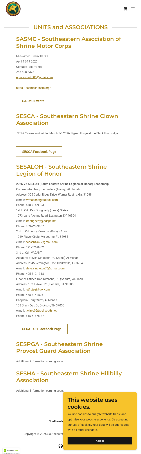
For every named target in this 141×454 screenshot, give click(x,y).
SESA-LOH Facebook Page (42, 329)
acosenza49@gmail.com (42, 242)
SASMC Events (33, 101)
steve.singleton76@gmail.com (45, 268)
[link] (13, 8)
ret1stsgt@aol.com (38, 289)
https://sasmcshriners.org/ (33, 88)
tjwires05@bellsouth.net (41, 310)
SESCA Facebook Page (39, 152)
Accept (100, 448)
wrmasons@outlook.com (42, 200)
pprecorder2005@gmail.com (34, 77)
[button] (133, 8)
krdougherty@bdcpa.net (41, 221)
